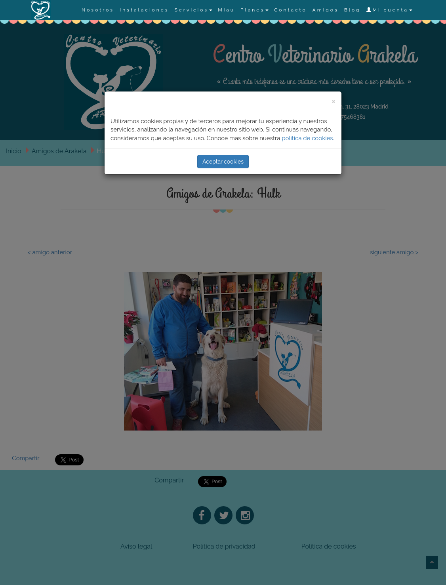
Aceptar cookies (223, 161)
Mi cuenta (389, 10)
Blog (352, 10)
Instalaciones (144, 10)
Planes (254, 10)
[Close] (333, 101)
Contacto (290, 10)
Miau (226, 10)
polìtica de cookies (307, 138)
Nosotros (98, 10)
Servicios (193, 10)
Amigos (326, 10)
